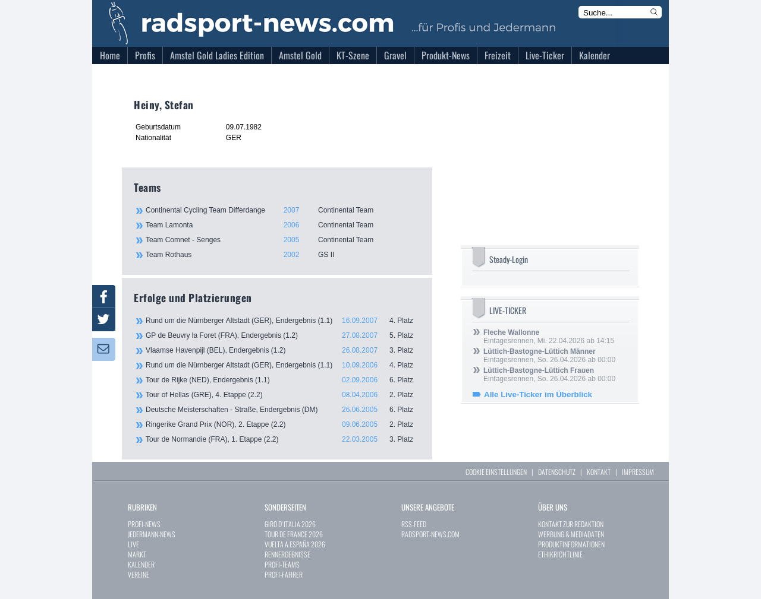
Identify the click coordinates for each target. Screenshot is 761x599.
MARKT (137, 554)
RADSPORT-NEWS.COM (430, 534)
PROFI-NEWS (144, 524)
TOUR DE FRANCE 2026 (294, 534)
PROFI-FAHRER (284, 574)
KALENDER (141, 564)
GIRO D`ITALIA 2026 (290, 524)
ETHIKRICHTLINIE (560, 554)
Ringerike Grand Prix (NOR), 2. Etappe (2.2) (283, 424)
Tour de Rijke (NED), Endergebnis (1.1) (283, 380)
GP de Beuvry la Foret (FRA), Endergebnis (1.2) (283, 335)
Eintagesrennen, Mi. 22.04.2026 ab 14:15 (548, 336)
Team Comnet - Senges (282, 240)
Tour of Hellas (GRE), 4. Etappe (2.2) (283, 395)
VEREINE (138, 574)
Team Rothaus (282, 255)
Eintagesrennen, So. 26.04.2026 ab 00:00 (549, 355)
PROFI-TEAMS (282, 564)
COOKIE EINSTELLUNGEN (496, 472)
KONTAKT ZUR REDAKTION (570, 524)
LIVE (133, 544)
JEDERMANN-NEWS (151, 534)
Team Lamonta (282, 225)
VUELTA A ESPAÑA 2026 (295, 544)
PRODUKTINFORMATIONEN (571, 544)
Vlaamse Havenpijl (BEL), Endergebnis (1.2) (283, 350)
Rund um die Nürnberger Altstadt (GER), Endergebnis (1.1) (283, 320)
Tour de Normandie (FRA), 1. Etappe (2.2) (283, 439)
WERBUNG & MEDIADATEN (571, 534)
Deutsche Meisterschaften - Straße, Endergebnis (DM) (283, 409)
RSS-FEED (413, 524)
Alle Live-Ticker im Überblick (538, 394)
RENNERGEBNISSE (287, 554)
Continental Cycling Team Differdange (282, 210)
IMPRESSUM (638, 472)
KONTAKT (599, 472)
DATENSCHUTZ (557, 472)
